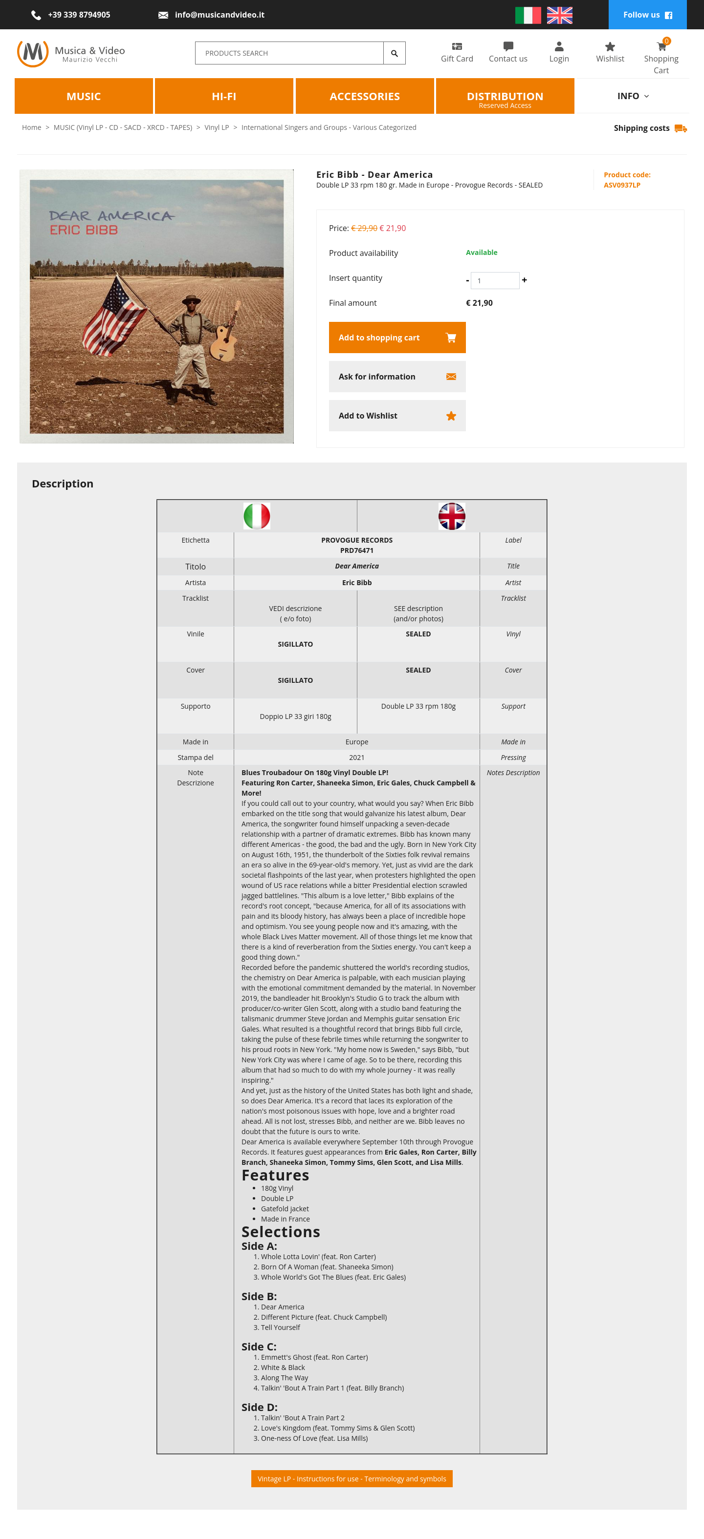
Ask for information (377, 376)
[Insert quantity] (495, 280)
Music (83, 95)
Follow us (647, 14)
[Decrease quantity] (467, 280)
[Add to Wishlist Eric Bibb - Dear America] (397, 415)
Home (32, 127)
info (633, 96)
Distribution (505, 95)
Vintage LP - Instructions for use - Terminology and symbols (352, 1478)
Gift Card (457, 53)
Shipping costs (650, 128)
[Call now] (70, 14)
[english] (560, 14)
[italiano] (528, 14)
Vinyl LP (216, 127)
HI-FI (224, 95)
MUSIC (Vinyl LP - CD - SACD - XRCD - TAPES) (123, 127)
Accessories (365, 95)
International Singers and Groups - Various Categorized (329, 127)
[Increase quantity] (524, 280)
